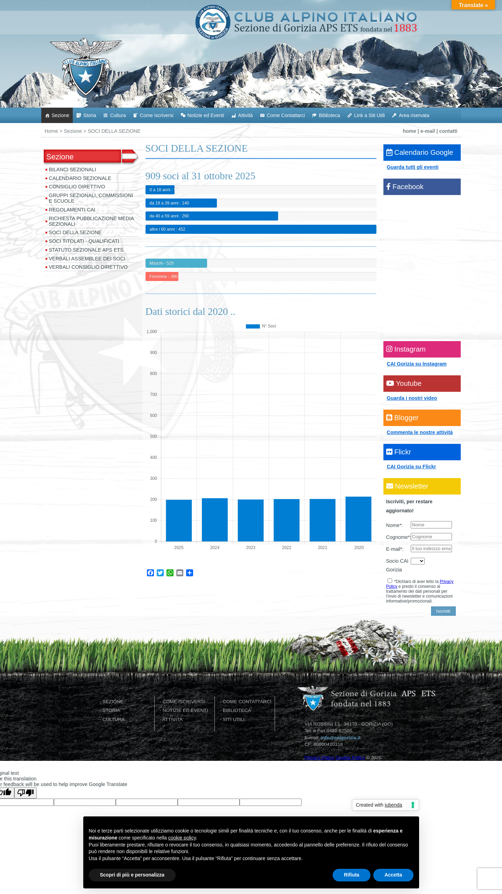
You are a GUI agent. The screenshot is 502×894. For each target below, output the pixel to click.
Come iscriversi (157, 115)
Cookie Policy (350, 757)
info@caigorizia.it (341, 737)
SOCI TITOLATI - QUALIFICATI (84, 241)
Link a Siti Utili (369, 115)
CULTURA (113, 719)
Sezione (61, 115)
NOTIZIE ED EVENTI (185, 710)
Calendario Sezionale (80, 178)
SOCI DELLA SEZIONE (75, 232)
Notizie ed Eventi (206, 115)
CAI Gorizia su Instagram (417, 364)
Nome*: (394, 525)
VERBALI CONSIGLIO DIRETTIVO (88, 267)
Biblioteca (329, 115)
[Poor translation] (25, 793)
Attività (245, 115)
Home (51, 131)
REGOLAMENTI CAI (72, 209)
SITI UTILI (234, 719)
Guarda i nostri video (412, 398)
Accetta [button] (393, 875)
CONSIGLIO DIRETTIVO (77, 186)
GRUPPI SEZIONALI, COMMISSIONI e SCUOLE (91, 198)
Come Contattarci (286, 115)
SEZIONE (112, 701)
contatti (448, 131)
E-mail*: (395, 549)
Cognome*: (398, 537)
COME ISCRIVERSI (184, 701)
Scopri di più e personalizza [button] (132, 875)
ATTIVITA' (173, 719)
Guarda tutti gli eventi (413, 167)
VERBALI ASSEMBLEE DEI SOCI (87, 258)
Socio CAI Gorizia (397, 565)
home (409, 131)
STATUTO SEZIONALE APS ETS (86, 250)
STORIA (111, 710)
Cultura (118, 115)
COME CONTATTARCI (247, 701)
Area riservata (414, 115)
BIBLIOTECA (237, 710)
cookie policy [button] (182, 838)
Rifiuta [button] (351, 875)
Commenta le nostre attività (420, 432)
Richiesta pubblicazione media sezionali (91, 221)
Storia (89, 115)
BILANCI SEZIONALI (72, 169)
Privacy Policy (319, 757)
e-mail (427, 131)
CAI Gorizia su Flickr (411, 466)
